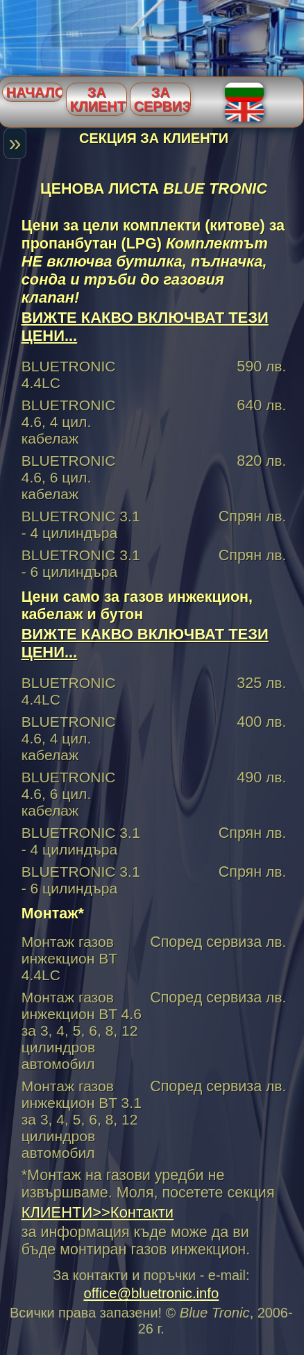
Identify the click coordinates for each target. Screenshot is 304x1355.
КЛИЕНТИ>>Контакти (98, 1212)
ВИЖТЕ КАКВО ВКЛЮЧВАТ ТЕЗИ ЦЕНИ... (145, 326)
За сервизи (162, 99)
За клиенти (98, 99)
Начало (34, 92)
